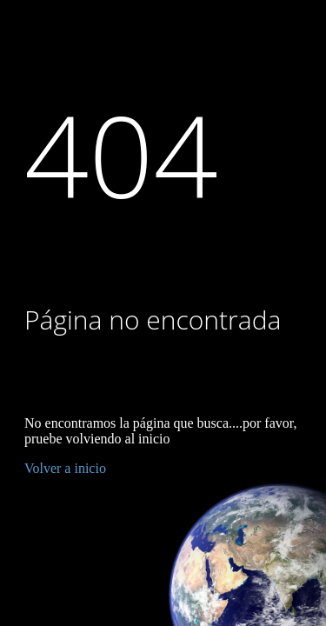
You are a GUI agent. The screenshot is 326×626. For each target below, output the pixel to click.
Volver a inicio (65, 468)
